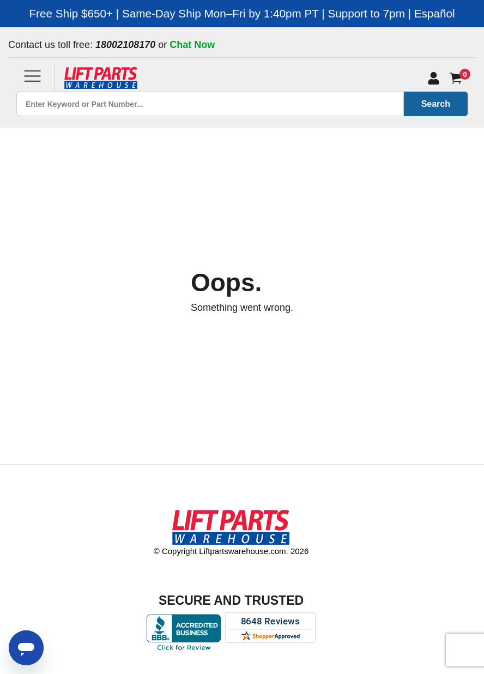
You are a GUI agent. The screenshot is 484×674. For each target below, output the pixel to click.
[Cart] (458, 78)
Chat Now (192, 44)
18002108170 (125, 44)
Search (435, 104)
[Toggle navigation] (32, 76)
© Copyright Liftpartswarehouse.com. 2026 (231, 551)
